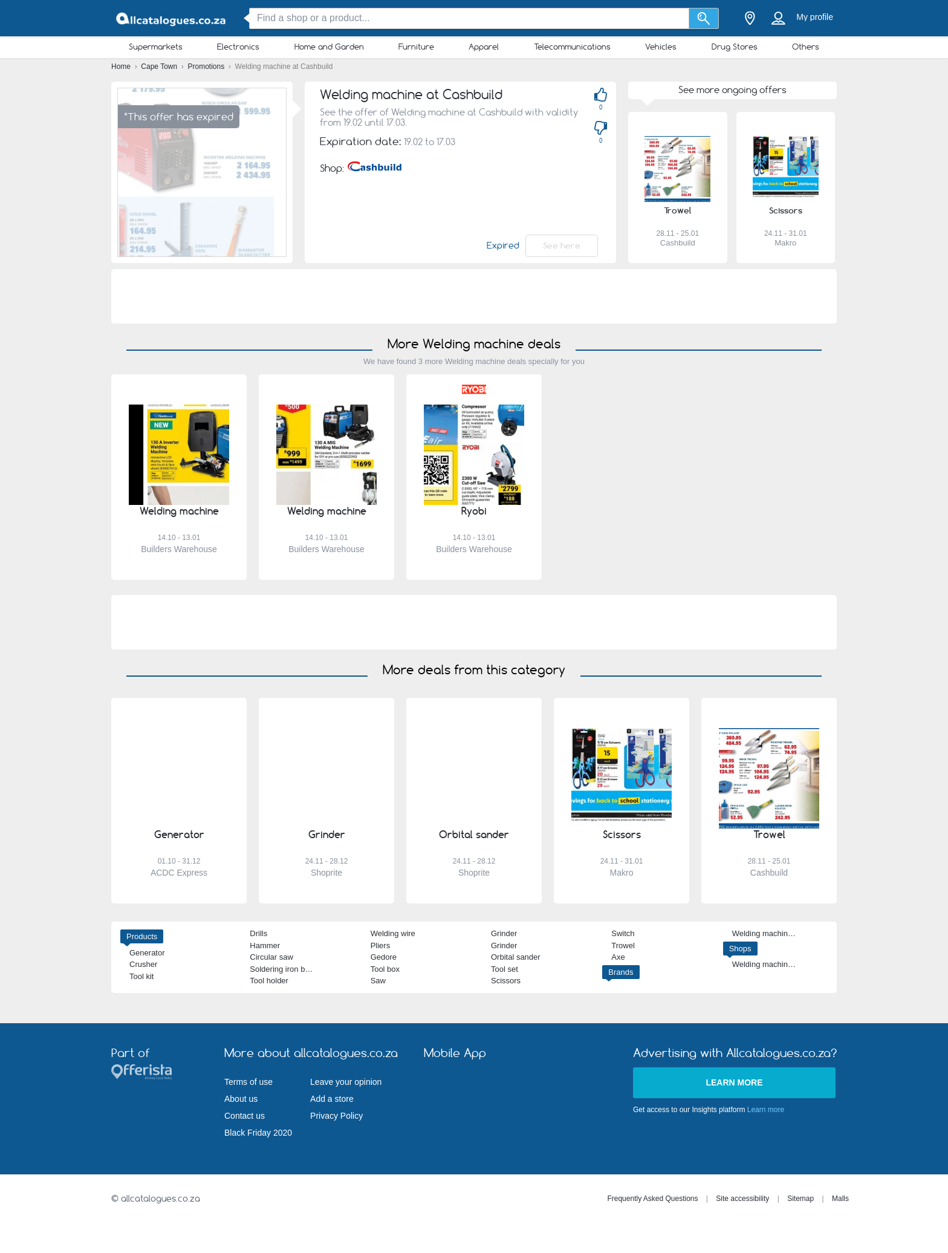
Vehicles (661, 46)
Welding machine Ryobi (773, 933)
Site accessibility (742, 1198)
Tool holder (269, 980)
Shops (740, 948)
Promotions (207, 66)
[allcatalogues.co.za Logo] (171, 18)
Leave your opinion (345, 1082)
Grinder (504, 933)
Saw (378, 980)
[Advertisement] (474, 296)
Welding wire (393, 933)
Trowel (623, 945)
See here (561, 245)
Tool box (385, 969)
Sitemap (800, 1198)
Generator (147, 952)
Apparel (484, 46)
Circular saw (271, 957)
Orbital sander (516, 957)
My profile (814, 17)
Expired (503, 245)
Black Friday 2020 (258, 1132)
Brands (620, 972)
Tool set (504, 969)
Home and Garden (329, 46)
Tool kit (141, 976)
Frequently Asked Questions (652, 1198)
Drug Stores (735, 46)
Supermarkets (156, 46)
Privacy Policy (336, 1116)
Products (141, 936)
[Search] (704, 18)
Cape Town (160, 66)
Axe (618, 957)
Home (121, 66)
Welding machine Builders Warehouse (798, 964)
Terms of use (248, 1082)
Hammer (265, 945)
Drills (258, 933)
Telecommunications (572, 46)
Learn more (734, 1082)
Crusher (143, 964)
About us (241, 1099)
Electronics (238, 46)
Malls (840, 1198)
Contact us (244, 1116)
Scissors (506, 980)
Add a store (332, 1099)
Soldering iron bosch (286, 969)
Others (805, 46)
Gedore (384, 957)
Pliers (381, 945)
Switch (622, 933)
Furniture (416, 46)
